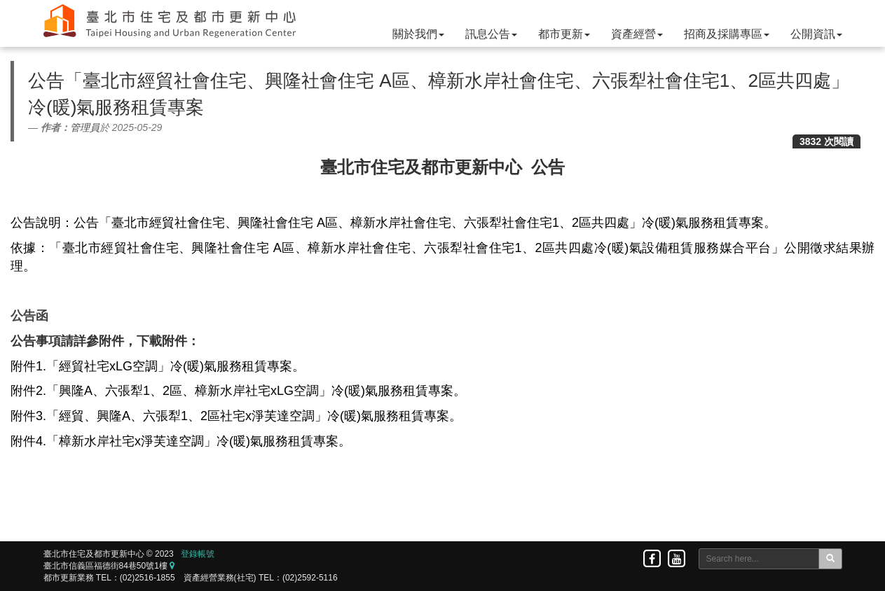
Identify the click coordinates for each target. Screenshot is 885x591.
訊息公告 (491, 34)
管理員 (85, 127)
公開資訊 (816, 34)
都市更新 (564, 34)
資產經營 (637, 34)
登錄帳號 (197, 554)
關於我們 (418, 34)
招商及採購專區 (726, 34)
